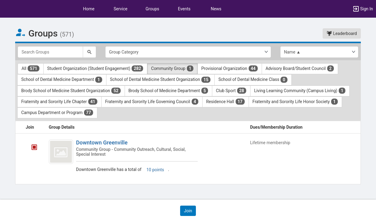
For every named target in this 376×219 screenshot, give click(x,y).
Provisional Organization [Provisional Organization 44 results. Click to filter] (229, 68)
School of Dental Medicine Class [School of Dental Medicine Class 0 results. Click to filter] (252, 79)
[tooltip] (34, 147)
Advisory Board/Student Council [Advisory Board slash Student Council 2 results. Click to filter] (300, 68)
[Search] (89, 52)
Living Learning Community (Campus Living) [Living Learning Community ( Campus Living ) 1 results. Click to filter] (300, 90)
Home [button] (89, 8)
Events (184, 8)
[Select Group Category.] (188, 52)
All (31, 68)
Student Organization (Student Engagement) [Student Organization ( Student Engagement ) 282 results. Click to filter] (95, 68)
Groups (152, 8)
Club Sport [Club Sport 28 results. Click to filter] (231, 90)
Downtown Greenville (102, 142)
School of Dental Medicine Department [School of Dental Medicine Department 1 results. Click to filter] (61, 79)
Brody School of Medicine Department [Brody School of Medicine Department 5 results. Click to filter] (168, 90)
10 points (155, 169)
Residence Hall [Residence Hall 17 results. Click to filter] (225, 101)
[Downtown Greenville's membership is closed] (31, 148)
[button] (362, 9)
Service (121, 8)
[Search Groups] (50, 52)
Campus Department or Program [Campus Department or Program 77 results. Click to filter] (57, 112)
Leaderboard (342, 33)
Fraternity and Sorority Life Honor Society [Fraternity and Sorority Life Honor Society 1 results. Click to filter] (295, 101)
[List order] (319, 52)
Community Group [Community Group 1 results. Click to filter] (172, 68)
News (216, 8)
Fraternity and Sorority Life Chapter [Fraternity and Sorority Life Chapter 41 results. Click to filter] (59, 101)
